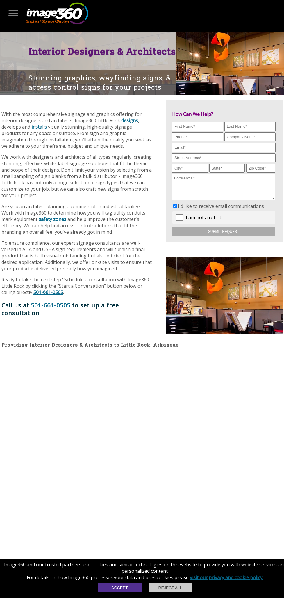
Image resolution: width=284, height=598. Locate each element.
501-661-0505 (48, 292)
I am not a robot (203, 222)
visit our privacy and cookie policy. (226, 577)
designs (129, 120)
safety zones (52, 219)
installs (39, 127)
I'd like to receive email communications (221, 210)
